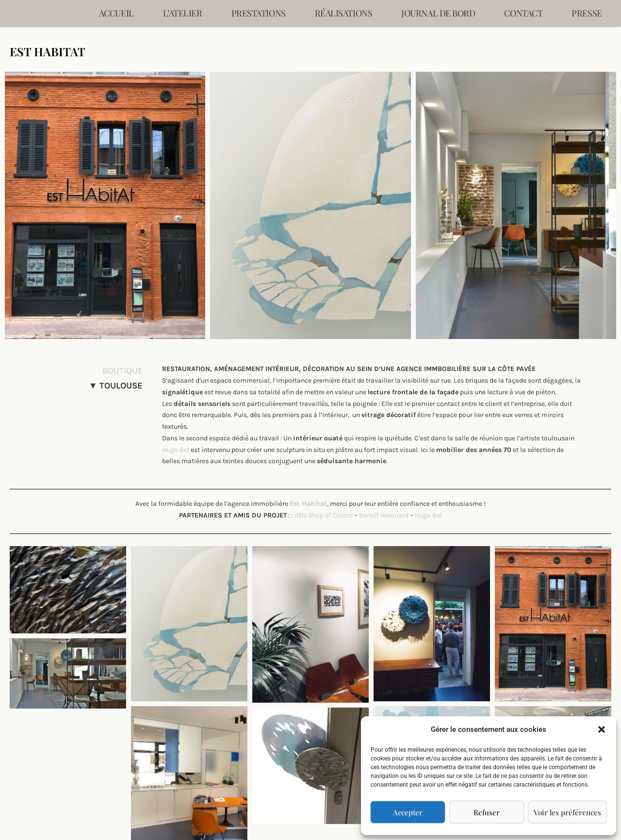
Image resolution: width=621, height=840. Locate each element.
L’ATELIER (182, 13)
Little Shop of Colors (322, 515)
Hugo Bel (175, 450)
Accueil (116, 13)
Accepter (408, 812)
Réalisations (344, 13)
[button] (601, 729)
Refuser (487, 812)
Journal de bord (438, 13)
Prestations (258, 13)
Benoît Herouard (384, 515)
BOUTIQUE (122, 370)
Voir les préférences (567, 812)
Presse (587, 13)
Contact (523, 13)
